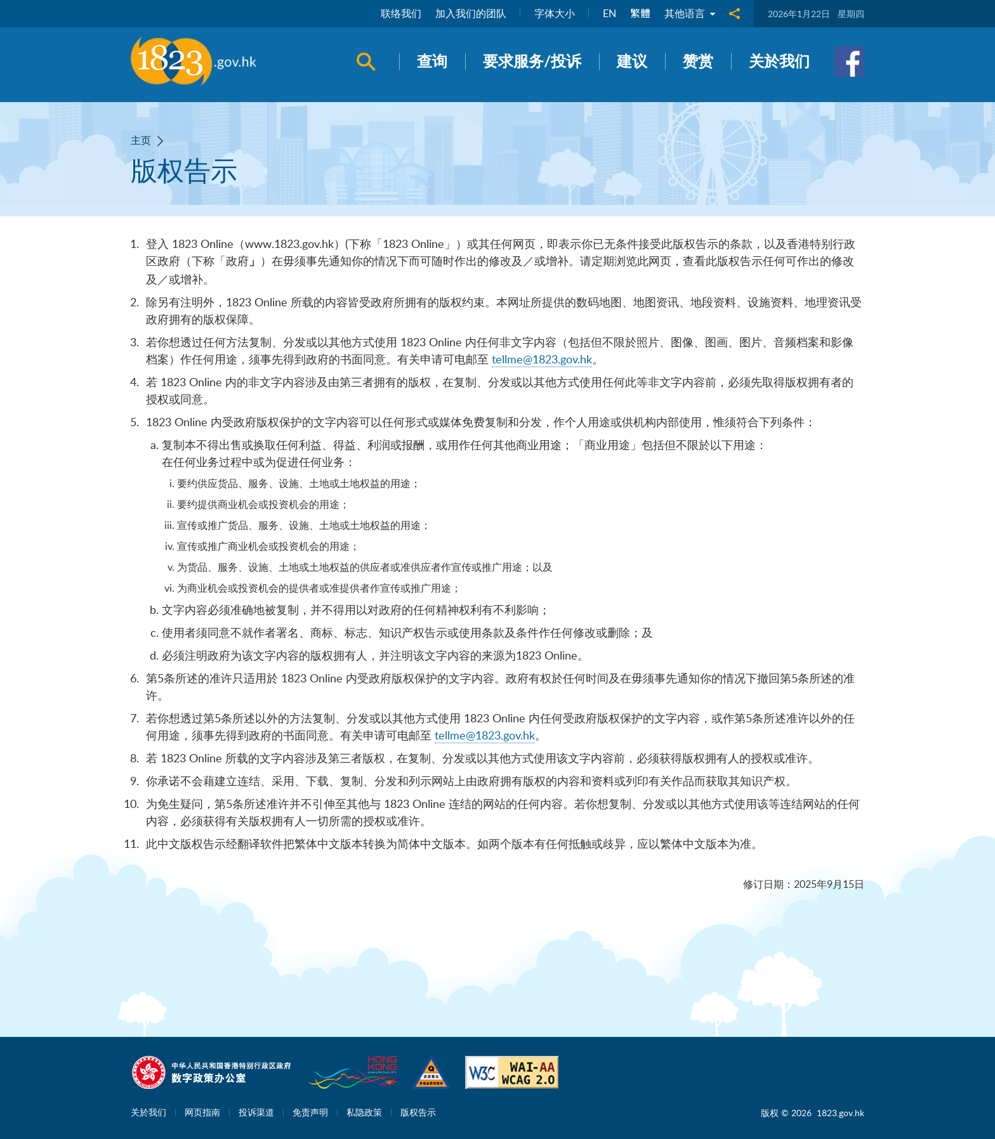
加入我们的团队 (470, 14)
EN (609, 14)
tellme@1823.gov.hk (542, 359)
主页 (141, 140)
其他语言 (689, 14)
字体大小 (554, 14)
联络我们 (401, 14)
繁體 (640, 14)
